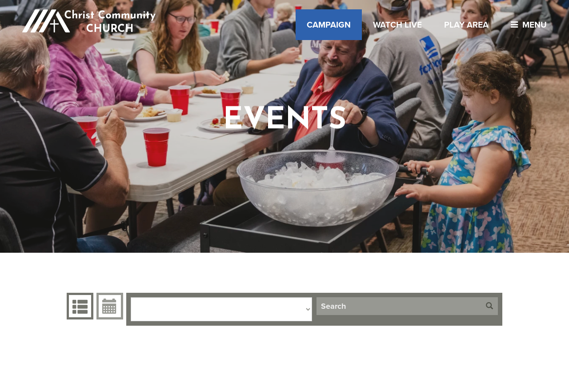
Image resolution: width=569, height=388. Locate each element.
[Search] (399, 306)
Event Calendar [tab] (108, 306)
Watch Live (397, 24)
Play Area (466, 24)
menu (526, 24)
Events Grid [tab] (79, 306)
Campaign (329, 24)
